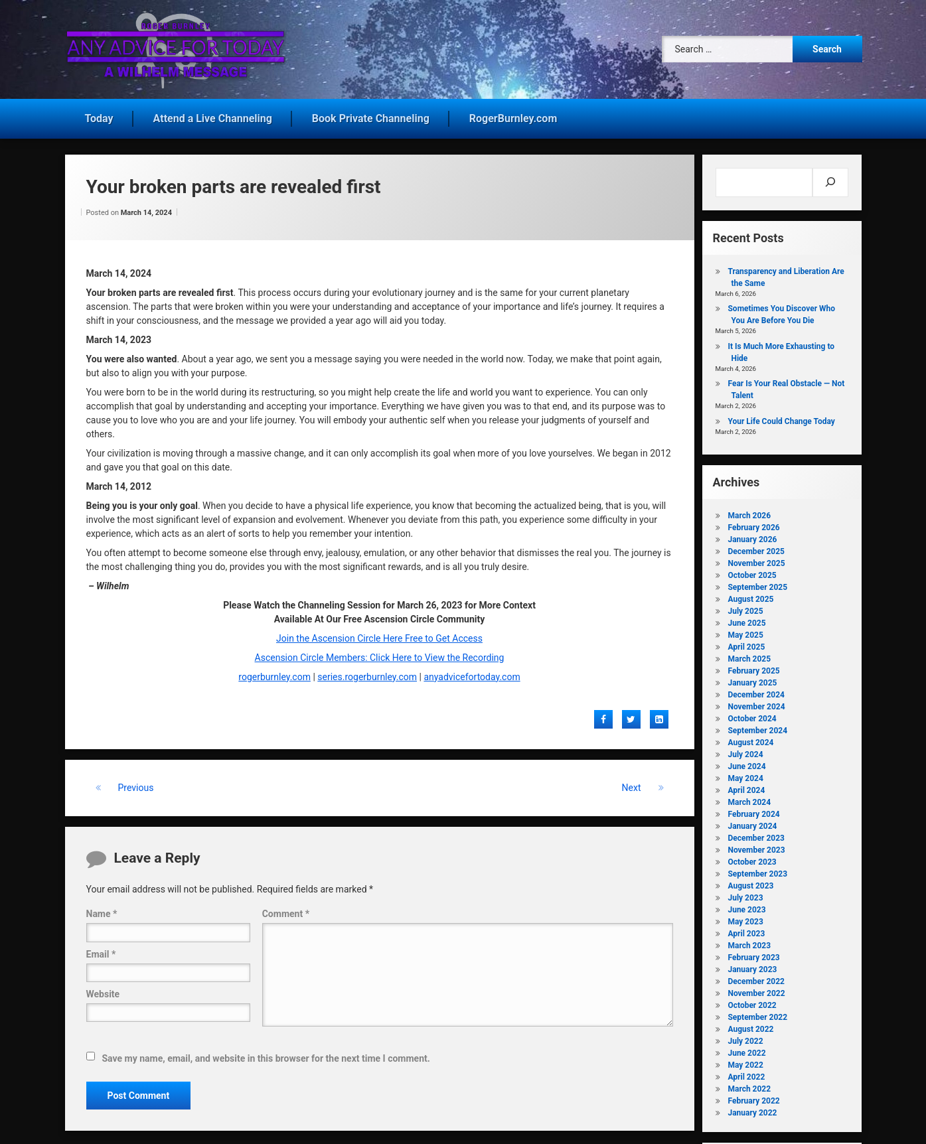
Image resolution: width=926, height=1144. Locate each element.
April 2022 (746, 1074)
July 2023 (745, 895)
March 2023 (749, 943)
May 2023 (745, 919)
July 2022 (745, 1038)
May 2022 (745, 1062)
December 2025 (756, 548)
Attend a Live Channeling (212, 115)
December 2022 (756, 978)
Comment (285, 911)
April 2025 (746, 644)
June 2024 (746, 763)
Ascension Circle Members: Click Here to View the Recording (379, 655)
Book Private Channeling (370, 115)
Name (101, 911)
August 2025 (750, 596)
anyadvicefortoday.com (472, 674)
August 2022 (750, 1026)
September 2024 (757, 728)
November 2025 (756, 560)
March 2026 (749, 513)
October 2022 (752, 1002)
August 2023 (750, 883)
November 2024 (756, 704)
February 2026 (753, 525)
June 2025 (746, 620)
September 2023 (757, 871)
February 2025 (753, 668)
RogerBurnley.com (513, 115)
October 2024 (752, 716)
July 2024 (745, 751)
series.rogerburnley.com (367, 674)
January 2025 (752, 680)
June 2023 (746, 907)
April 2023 (746, 931)
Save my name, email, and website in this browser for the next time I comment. (266, 1055)
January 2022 (752, 1110)
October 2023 (752, 859)
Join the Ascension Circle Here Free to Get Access (379, 635)
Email (101, 951)
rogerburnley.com (274, 674)
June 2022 (746, 1050)
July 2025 (745, 608)
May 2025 (745, 632)
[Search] (830, 179)
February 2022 (753, 1098)
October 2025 (752, 572)
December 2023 (756, 835)
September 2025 (757, 584)
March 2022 (749, 1086)
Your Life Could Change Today (781, 418)
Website (103, 991)
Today (99, 115)
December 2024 (756, 692)
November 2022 (756, 990)
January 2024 (752, 823)
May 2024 (745, 775)
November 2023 (756, 847)
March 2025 (749, 656)
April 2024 (746, 787)
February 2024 (753, 811)
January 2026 (752, 536)
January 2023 (752, 966)
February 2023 (753, 955)
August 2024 (750, 740)
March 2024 (749, 799)
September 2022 (757, 1014)
